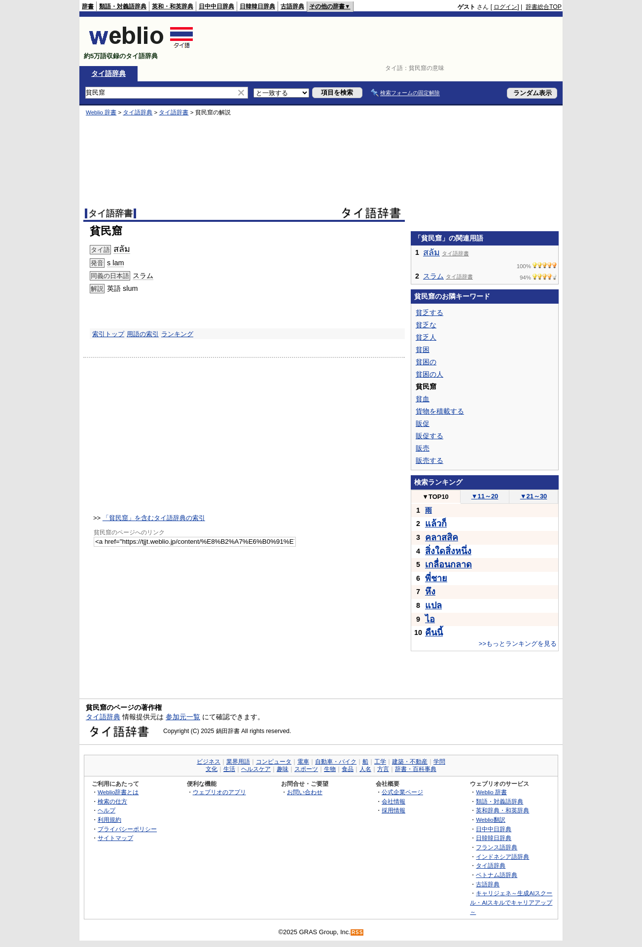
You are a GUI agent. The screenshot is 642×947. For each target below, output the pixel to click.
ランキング (177, 334)
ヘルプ (106, 810)
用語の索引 (143, 334)
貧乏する (429, 312)
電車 (303, 762)
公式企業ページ (402, 792)
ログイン (505, 6)
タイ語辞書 (173, 112)
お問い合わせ (304, 792)
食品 (348, 769)
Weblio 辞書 (101, 112)
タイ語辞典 (108, 73)
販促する (429, 436)
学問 (439, 762)
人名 (365, 769)
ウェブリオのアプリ (219, 792)
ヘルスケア (256, 769)
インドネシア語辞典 (502, 856)
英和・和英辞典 (172, 6)
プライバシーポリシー (127, 829)
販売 (422, 448)
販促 (422, 423)
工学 (380, 762)
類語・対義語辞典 (122, 6)
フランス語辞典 (496, 847)
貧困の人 (429, 374)
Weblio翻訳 (490, 819)
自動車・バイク (336, 762)
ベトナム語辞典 (496, 875)
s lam (115, 263)
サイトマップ (115, 838)
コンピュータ (273, 762)
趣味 (282, 769)
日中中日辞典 (216, 6)
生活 (229, 769)
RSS (357, 932)
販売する (429, 460)
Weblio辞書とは (118, 792)
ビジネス (208, 762)
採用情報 (393, 810)
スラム (143, 276)
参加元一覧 (183, 717)
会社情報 (393, 801)
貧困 (422, 349)
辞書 (88, 6)
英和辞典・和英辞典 (502, 810)
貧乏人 (426, 337)
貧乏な (426, 325)
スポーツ (306, 769)
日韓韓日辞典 (257, 6)
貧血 (422, 399)
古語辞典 (292, 6)
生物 (330, 769)
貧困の (426, 362)
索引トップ (108, 334)
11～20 (485, 496)
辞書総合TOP (544, 6)
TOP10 (435, 496)
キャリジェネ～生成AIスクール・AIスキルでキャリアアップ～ (511, 902)
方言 (383, 769)
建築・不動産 (410, 762)
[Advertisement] (382, 41)
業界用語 (238, 762)
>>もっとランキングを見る (518, 643)
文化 (211, 769)
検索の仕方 (112, 801)
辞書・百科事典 (415, 769)
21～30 (533, 496)
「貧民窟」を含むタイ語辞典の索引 (154, 518)
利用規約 (109, 819)
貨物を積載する (440, 411)
